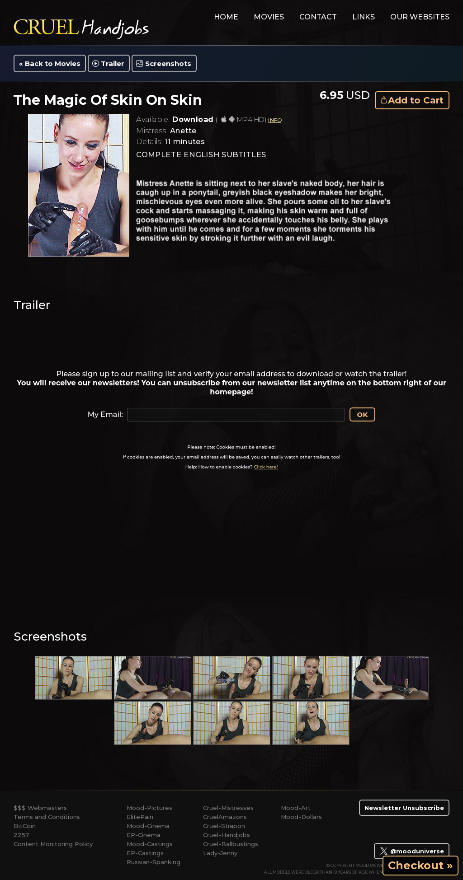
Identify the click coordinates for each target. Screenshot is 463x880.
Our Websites (419, 17)
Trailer (112, 63)
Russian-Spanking (153, 862)
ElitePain (140, 816)
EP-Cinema (144, 834)
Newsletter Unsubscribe (404, 807)
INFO (274, 120)
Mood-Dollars (301, 816)
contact (318, 17)
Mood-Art (296, 807)
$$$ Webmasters (40, 807)
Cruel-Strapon (224, 825)
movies (269, 17)
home (226, 17)
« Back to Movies (49, 63)
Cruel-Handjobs (226, 834)
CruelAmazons (225, 816)
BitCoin (25, 825)
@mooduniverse (411, 851)
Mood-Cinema (148, 825)
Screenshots (168, 63)
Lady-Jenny (220, 853)
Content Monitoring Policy (53, 843)
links (363, 17)
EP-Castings (145, 853)
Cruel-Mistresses (228, 807)
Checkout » (420, 865)
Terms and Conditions (47, 816)
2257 (21, 834)
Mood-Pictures (149, 807)
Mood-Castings (150, 843)
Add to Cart (416, 100)
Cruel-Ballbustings (230, 843)
